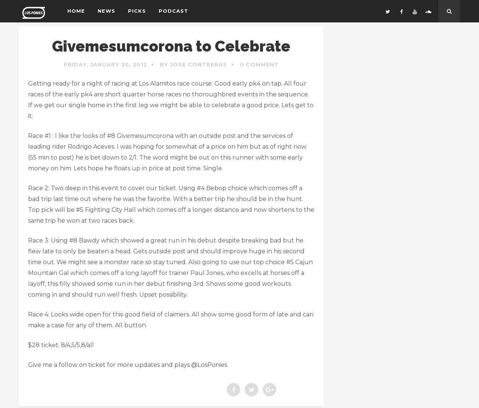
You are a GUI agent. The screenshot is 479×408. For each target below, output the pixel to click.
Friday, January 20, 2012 (105, 64)
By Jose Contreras (193, 64)
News (106, 11)
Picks (137, 11)
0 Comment (259, 64)
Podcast (173, 11)
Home (76, 11)
